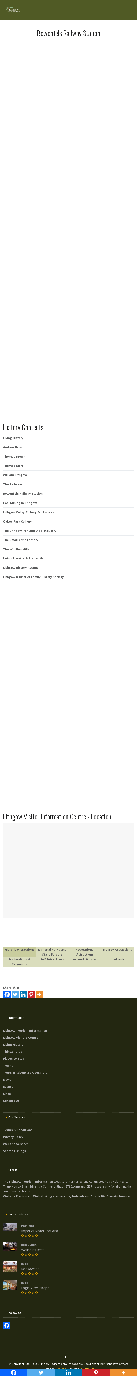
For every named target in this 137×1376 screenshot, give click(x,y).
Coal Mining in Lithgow (20, 503)
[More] (39, 994)
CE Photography (98, 1186)
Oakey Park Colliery (17, 521)
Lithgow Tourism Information (25, 1030)
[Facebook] (7, 994)
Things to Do (12, 1051)
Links (7, 1094)
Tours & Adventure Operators (25, 1073)
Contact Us (11, 1101)
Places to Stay (13, 1059)
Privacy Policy (13, 1137)
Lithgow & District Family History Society (33, 577)
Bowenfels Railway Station (23, 494)
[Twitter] (15, 994)
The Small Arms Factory (20, 540)
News (7, 1080)
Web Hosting (42, 1196)
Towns (8, 1066)
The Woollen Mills (16, 549)
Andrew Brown (13, 447)
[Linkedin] (23, 994)
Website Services (16, 1144)
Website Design (15, 1196)
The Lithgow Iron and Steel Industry (29, 531)
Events (8, 1087)
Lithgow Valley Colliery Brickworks (28, 512)
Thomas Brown (14, 456)
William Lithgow (15, 475)
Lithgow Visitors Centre (20, 1037)
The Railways (13, 484)
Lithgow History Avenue (21, 568)
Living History (13, 438)
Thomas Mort (13, 466)
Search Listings (14, 1151)
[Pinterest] (31, 994)
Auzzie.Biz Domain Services (111, 1196)
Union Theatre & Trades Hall (24, 558)
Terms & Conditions (18, 1130)
